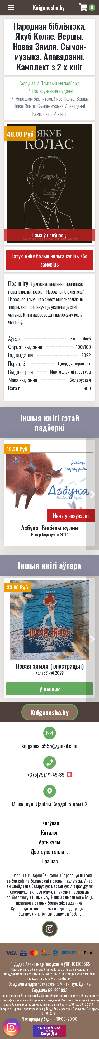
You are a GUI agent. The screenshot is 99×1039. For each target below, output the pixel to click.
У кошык (49, 689)
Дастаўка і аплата (49, 851)
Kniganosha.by (50, 712)
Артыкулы (49, 842)
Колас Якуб (80, 338)
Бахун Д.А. (49, 1030)
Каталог (49, 832)
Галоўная (27, 83)
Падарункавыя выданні (52, 91)
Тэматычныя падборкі (60, 83)
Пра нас (49, 861)
